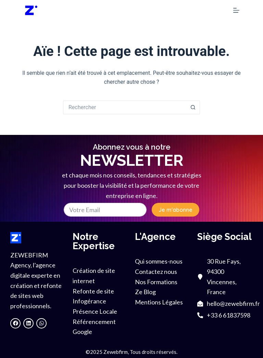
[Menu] (236, 10)
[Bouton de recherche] (193, 107)
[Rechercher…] (124, 107)
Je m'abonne (175, 209)
